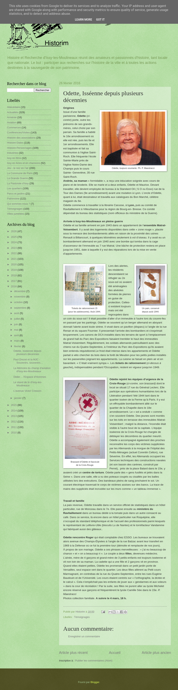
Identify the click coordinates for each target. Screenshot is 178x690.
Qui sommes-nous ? (18, 203)
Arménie (12, 117)
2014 (14, 410)
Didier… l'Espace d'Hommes (29, 376)
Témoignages (82, 617)
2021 (14, 258)
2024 (14, 242)
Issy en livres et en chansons (23, 163)
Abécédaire (13, 107)
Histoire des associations (21, 137)
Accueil (114, 653)
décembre (20, 291)
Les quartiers (14, 188)
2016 (14, 286)
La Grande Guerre (17, 178)
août (17, 313)
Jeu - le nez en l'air (18, 168)
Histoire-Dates (15, 142)
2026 (14, 231)
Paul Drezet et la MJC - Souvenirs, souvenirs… (28, 361)
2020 (14, 264)
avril (16, 335)
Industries (12, 152)
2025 (14, 236)
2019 (14, 269)
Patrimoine (13, 198)
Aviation (11, 122)
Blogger (95, 682)
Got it (100, 19)
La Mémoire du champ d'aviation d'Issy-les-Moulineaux (32, 370)
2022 (14, 253)
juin (16, 324)
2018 (14, 275)
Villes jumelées (15, 213)
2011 (14, 427)
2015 (14, 404)
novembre (20, 296)
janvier (18, 398)
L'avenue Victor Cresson (27, 390)
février (18, 346)
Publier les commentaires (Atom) (93, 660)
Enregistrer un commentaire (84, 636)
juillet (17, 318)
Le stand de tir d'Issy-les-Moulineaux (27, 384)
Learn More (83, 19)
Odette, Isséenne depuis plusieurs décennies (27, 352)
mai (16, 329)
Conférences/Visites (18, 132)
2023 (14, 247)
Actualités (12, 112)
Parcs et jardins (16, 193)
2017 (14, 281)
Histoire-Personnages (19, 147)
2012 (14, 421)
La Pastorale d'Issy (18, 183)
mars (17, 340)
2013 (14, 415)
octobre (18, 302)
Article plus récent (73, 653)
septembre (20, 307)
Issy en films (14, 158)
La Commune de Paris (20, 173)
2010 (14, 432)
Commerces (14, 127)
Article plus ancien (156, 653)
